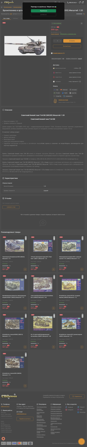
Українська (43, 11)
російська (43, 14)
